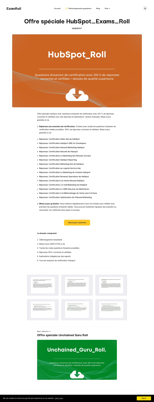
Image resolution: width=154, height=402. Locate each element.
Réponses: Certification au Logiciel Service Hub (60, 168)
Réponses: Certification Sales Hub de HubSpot (59, 139)
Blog (98, 8)
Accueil (57, 8)
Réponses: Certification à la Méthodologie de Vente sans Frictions (68, 193)
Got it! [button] (144, 398)
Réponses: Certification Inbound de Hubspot (58, 151)
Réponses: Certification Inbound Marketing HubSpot (61, 147)
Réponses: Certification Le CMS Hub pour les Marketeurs (64, 189)
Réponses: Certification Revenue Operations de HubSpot (64, 176)
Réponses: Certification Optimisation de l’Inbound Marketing (65, 197)
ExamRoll (14, 8)
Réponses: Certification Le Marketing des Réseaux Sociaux (65, 156)
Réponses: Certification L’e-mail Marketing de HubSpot (63, 185)
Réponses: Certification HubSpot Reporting (58, 160)
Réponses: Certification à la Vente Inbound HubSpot (61, 181)
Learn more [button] (59, 398)
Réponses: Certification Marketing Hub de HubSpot (61, 164)
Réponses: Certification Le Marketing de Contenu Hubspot (64, 172)
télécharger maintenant (77, 223)
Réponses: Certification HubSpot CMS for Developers (62, 143)
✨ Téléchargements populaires (78, 8)
